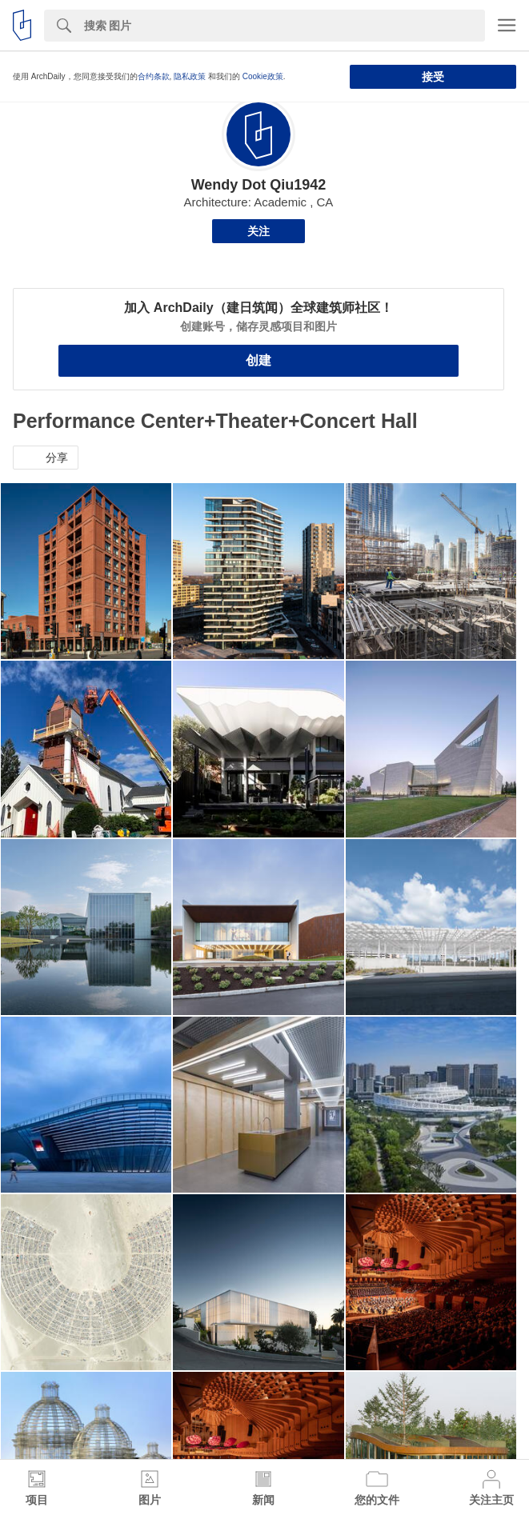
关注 (258, 231)
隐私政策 (190, 76)
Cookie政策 (262, 76)
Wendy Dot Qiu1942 (259, 185)
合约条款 (154, 76)
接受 (433, 76)
